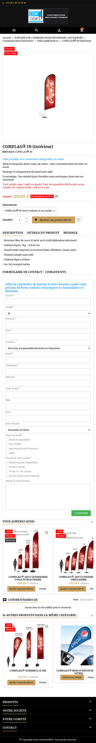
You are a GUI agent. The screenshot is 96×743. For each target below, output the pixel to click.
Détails (44, 588)
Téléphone (12, 365)
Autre (12, 453)
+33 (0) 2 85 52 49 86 (15, 3)
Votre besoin (12, 423)
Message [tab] (70, 232)
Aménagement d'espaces (23, 448)
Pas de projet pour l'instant (24, 475)
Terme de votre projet (18, 458)
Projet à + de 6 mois (20, 471)
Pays (8, 412)
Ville (7, 400)
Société (10, 295)
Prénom (10, 318)
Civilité (10, 307)
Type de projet (14, 435)
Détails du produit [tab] (43, 232)
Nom (8, 330)
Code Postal (12, 388)
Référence (9, 151)
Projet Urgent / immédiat (23, 462)
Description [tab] (13, 232)
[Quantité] (20, 219)
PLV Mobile (15, 444)
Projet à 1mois (17, 467)
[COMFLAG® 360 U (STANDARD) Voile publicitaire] (28, 536)
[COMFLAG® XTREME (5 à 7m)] (28, 627)
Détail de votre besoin (17, 481)
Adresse (10, 377)
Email (9, 353)
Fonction (11, 342)
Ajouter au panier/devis (53, 220)
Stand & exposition (19, 439)
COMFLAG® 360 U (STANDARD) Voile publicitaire (28, 578)
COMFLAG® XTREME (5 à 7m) (28, 670)
